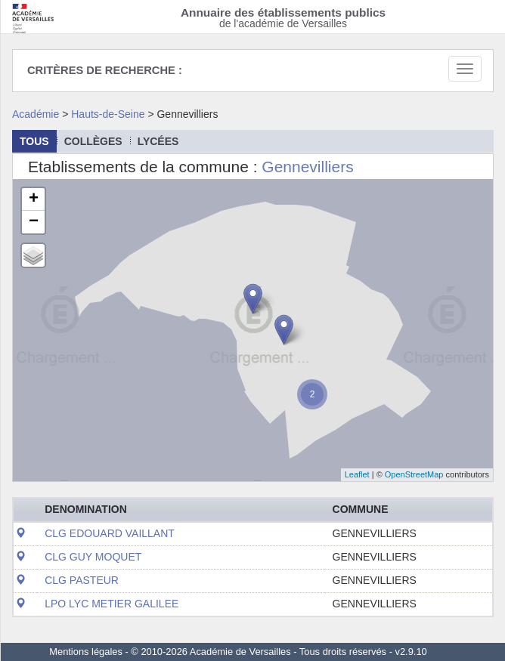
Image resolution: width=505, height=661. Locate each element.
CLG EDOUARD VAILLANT (110, 533)
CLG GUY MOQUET (93, 557)
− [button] (34, 222)
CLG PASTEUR (82, 580)
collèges (93, 141)
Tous (34, 141)
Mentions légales (85, 651)
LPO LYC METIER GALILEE (111, 604)
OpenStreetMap (414, 474)
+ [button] (34, 199)
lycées (158, 141)
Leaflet (357, 474)
